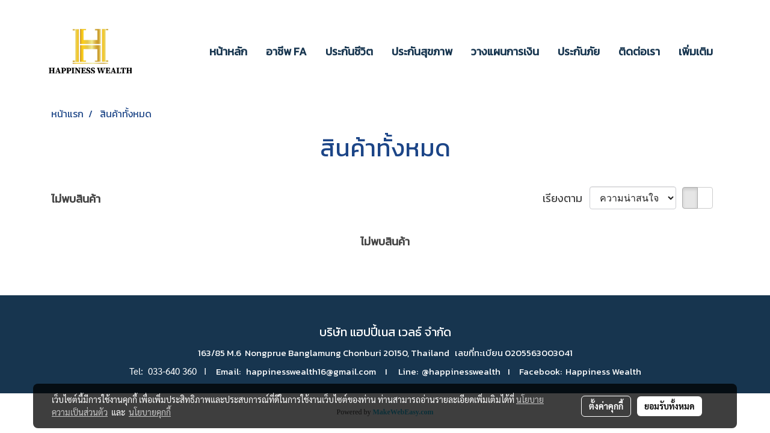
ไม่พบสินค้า (75, 199)
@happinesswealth (461, 371)
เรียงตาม (566, 198)
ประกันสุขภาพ (422, 51)
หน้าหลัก (228, 51)
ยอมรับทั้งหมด (669, 406)
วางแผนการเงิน (505, 51)
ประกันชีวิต (349, 51)
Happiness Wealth (603, 371)
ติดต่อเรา (639, 51)
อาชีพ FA (286, 51)
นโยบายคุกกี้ (150, 412)
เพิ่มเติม (696, 51)
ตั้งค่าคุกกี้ (606, 406)
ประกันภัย (579, 51)
